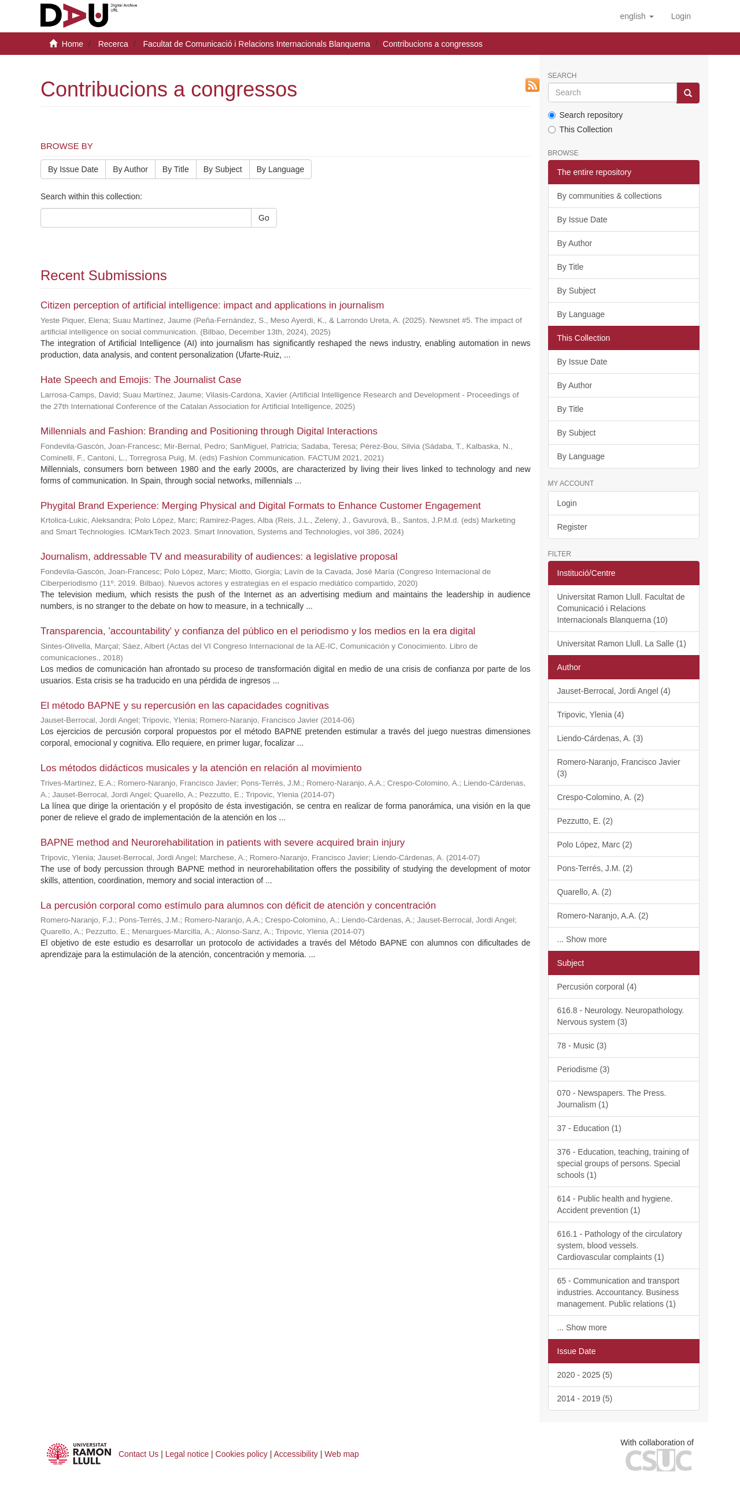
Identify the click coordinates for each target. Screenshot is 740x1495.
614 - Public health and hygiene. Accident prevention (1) (615, 1204)
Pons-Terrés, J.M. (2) (595, 868)
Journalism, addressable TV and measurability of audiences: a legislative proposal (219, 556)
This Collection (580, 129)
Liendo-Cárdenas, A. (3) (600, 738)
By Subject (223, 169)
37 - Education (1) (589, 1128)
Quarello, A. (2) (584, 892)
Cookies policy (242, 1454)
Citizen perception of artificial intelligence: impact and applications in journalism (212, 305)
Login (567, 503)
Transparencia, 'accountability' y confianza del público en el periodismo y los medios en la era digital (257, 631)
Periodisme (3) (583, 1069)
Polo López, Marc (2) (594, 844)
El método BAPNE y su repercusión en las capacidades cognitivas (184, 705)
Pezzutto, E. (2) (585, 820)
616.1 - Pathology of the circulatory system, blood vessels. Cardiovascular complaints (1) (619, 1245)
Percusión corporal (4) (597, 986)
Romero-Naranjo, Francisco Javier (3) (618, 767)
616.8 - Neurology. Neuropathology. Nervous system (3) (620, 1016)
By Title (175, 169)
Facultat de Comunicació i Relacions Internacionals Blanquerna (256, 44)
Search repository (585, 115)
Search (562, 76)
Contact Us (138, 1454)
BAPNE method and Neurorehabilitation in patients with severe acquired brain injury (222, 842)
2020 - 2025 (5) (585, 1374)
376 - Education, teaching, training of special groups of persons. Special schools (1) (623, 1163)
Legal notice (187, 1454)
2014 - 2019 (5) (585, 1398)
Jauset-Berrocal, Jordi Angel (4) (614, 691)
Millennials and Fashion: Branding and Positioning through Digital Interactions (209, 431)
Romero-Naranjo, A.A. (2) (603, 915)
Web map (341, 1454)
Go (263, 217)
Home (72, 44)
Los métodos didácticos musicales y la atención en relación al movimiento (201, 768)
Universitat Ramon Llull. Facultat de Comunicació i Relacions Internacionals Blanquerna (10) (621, 608)
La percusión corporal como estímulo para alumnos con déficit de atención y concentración (238, 905)
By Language (281, 169)
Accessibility (296, 1454)
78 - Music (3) (582, 1045)
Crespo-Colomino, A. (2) (600, 797)
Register (572, 526)
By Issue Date (73, 169)
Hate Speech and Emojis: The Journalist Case (140, 379)
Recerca (113, 44)
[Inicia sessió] (681, 16)
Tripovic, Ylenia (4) (590, 714)
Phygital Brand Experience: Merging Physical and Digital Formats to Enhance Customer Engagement (260, 505)
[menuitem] (681, 16)
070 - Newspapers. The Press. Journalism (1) (612, 1098)
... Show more (582, 939)
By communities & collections (609, 195)
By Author (130, 169)
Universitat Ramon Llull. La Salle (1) (621, 643)
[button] (636, 16)
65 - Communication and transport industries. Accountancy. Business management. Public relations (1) (618, 1292)
